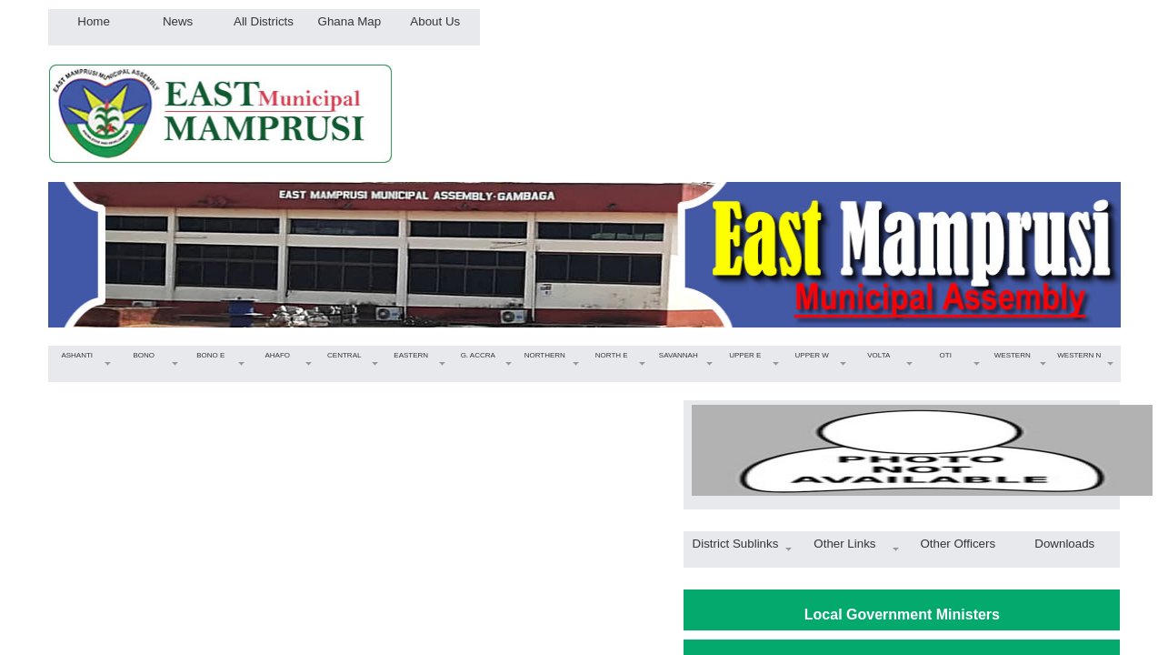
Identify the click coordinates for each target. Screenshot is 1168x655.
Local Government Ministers (902, 614)
